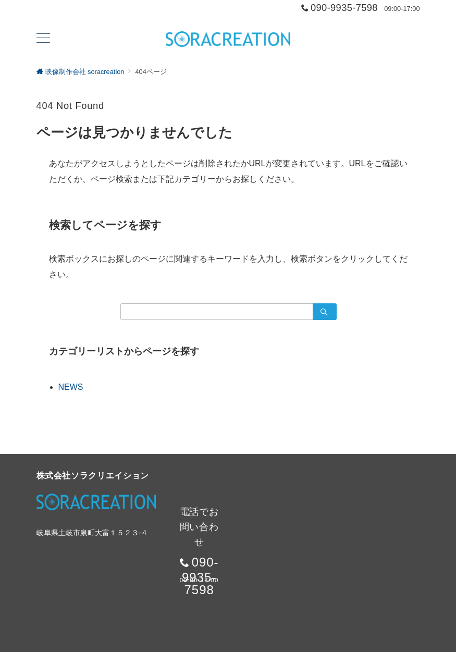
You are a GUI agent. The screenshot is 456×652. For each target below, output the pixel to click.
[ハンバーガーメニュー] (43, 39)
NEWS (70, 387)
